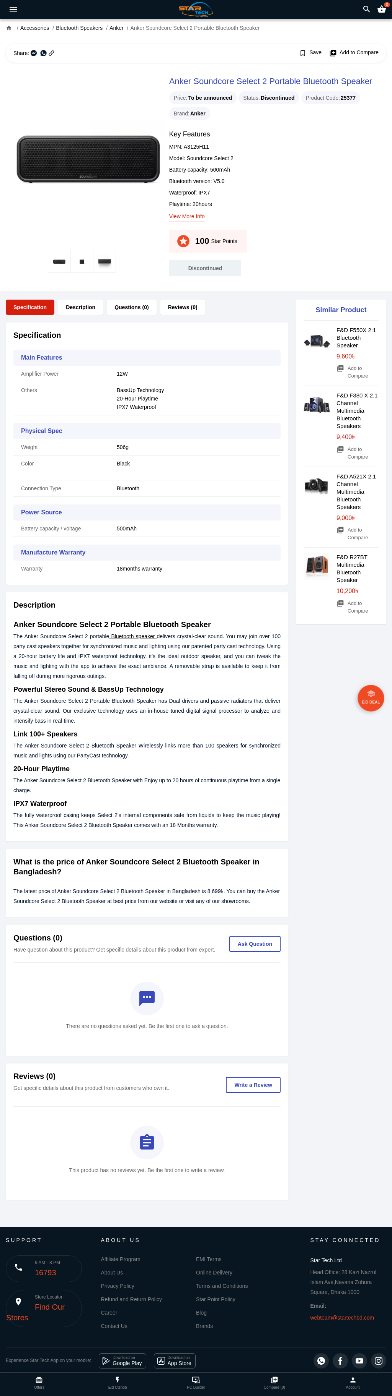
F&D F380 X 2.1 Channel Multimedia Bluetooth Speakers (357, 410)
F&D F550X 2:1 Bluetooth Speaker (356, 338)
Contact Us (114, 1326)
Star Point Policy (215, 1299)
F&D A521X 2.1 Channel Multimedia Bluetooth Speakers (356, 491)
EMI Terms (209, 1259)
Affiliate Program (120, 1259)
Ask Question (255, 944)
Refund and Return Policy (131, 1299)
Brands (204, 1326)
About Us (112, 1273)
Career (109, 1313)
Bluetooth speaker (133, 636)
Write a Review (253, 1085)
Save (310, 53)
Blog (201, 1313)
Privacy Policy (117, 1286)
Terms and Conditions (222, 1286)
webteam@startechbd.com (342, 1318)
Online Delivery (214, 1273)
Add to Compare (354, 53)
